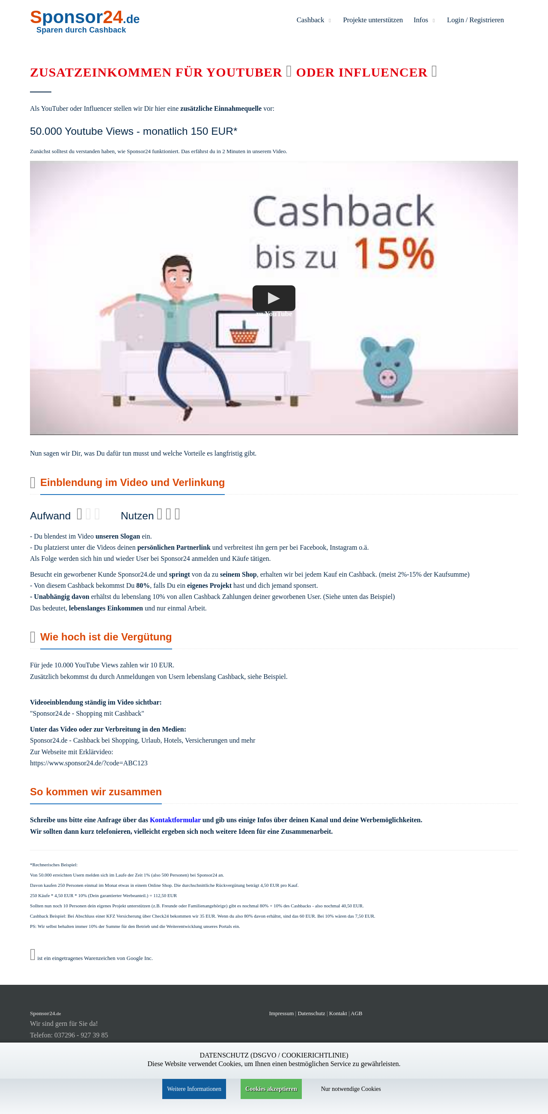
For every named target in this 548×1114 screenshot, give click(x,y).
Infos (425, 20)
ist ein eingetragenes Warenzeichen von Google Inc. (91, 958)
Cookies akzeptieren (271, 1089)
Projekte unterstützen (373, 20)
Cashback (315, 20)
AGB (356, 1013)
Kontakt (338, 1013)
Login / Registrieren (475, 20)
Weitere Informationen (194, 1089)
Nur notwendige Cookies (351, 1089)
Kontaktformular (175, 820)
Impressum (281, 1013)
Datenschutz (311, 1013)
